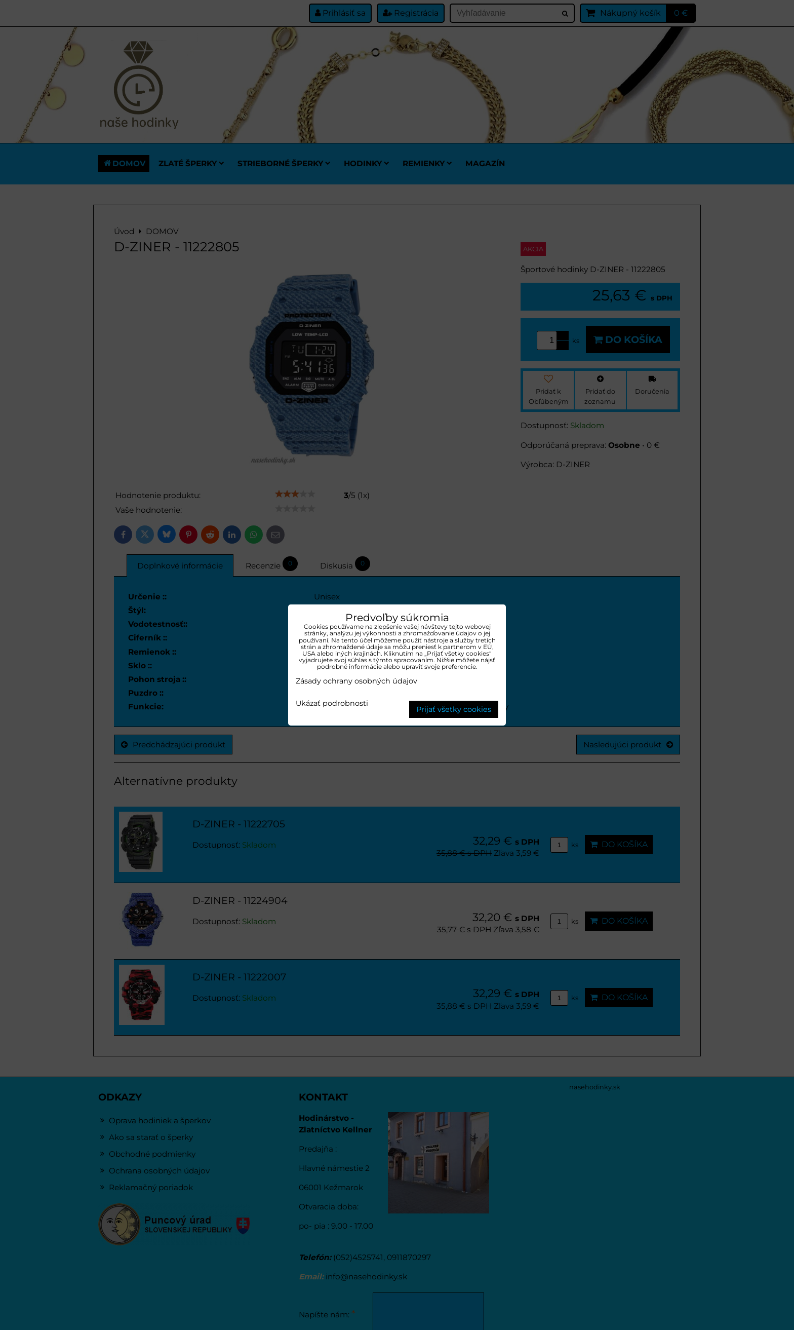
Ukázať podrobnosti (332, 704)
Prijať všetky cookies (453, 709)
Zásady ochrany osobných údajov (356, 681)
